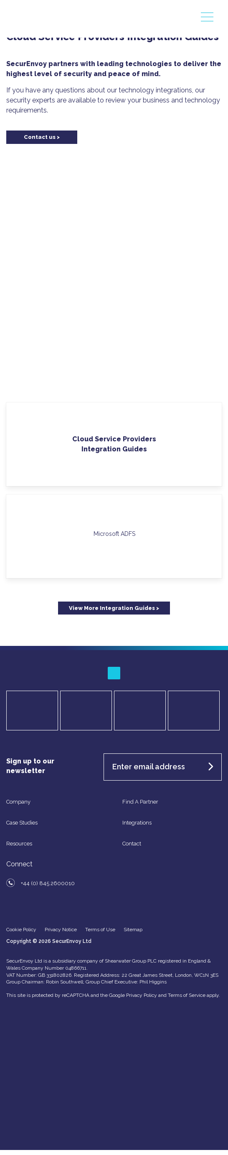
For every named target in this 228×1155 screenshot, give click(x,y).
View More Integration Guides (112, 608)
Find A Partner (140, 802)
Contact (131, 843)
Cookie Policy (21, 929)
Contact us (40, 137)
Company (18, 802)
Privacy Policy (141, 995)
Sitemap (133, 929)
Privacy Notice (61, 929)
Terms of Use (100, 929)
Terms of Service (186, 995)
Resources (19, 843)
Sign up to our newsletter (30, 766)
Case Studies (22, 823)
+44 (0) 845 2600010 (48, 883)
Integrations (137, 823)
